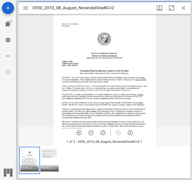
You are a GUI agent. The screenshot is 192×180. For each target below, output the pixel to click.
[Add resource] (8, 8)
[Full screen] (8, 72)
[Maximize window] (172, 8)
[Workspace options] (8, 56)
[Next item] (130, 133)
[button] (29, 160)
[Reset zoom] (103, 133)
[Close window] (184, 8)
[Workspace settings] (8, 40)
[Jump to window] (8, 24)
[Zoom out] (91, 133)
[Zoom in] (79, 133)
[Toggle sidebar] (26, 8)
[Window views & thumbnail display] (160, 8)
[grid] (104, 162)
